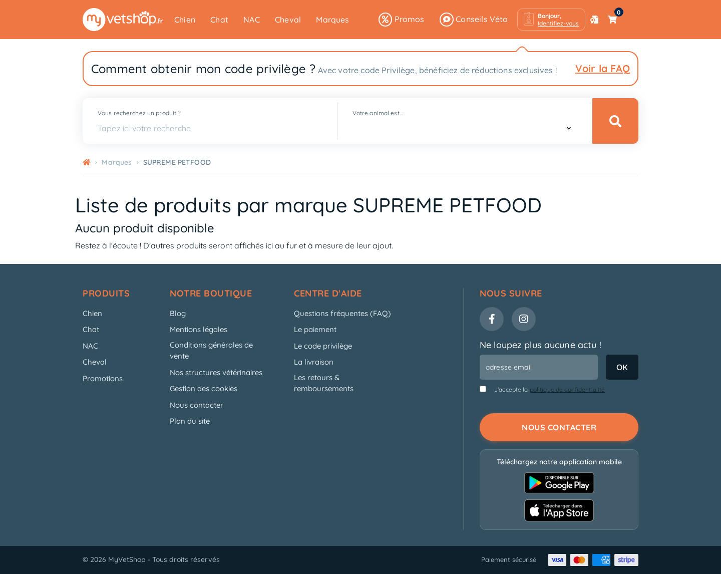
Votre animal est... (377, 113)
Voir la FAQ (602, 68)
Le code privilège (323, 346)
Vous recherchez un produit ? (139, 113)
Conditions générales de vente (211, 350)
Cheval (288, 20)
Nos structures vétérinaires (216, 372)
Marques (332, 20)
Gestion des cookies (203, 388)
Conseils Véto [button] (474, 20)
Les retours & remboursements (323, 383)
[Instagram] (524, 319)
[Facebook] (492, 319)
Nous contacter (196, 405)
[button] (551, 20)
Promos (401, 20)
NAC (251, 20)
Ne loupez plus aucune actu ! (540, 345)
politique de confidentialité (567, 389)
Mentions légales (198, 329)
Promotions (103, 378)
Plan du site (190, 421)
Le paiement (315, 329)
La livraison (313, 362)
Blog (178, 313)
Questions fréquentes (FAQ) (342, 313)
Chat (219, 20)
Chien (184, 20)
